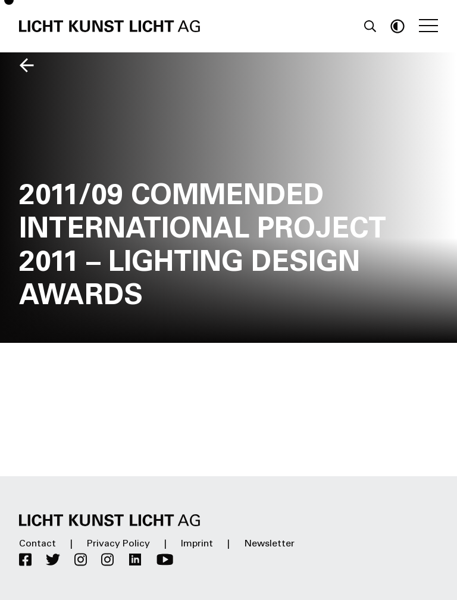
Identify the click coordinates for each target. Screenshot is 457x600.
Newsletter (269, 544)
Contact (37, 544)
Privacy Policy (118, 544)
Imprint (197, 544)
